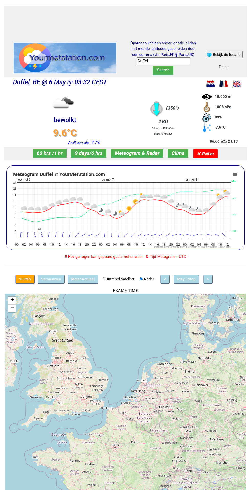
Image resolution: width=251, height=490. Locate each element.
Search (163, 70)
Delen (224, 67)
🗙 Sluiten (205, 153)
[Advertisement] (125, 18)
